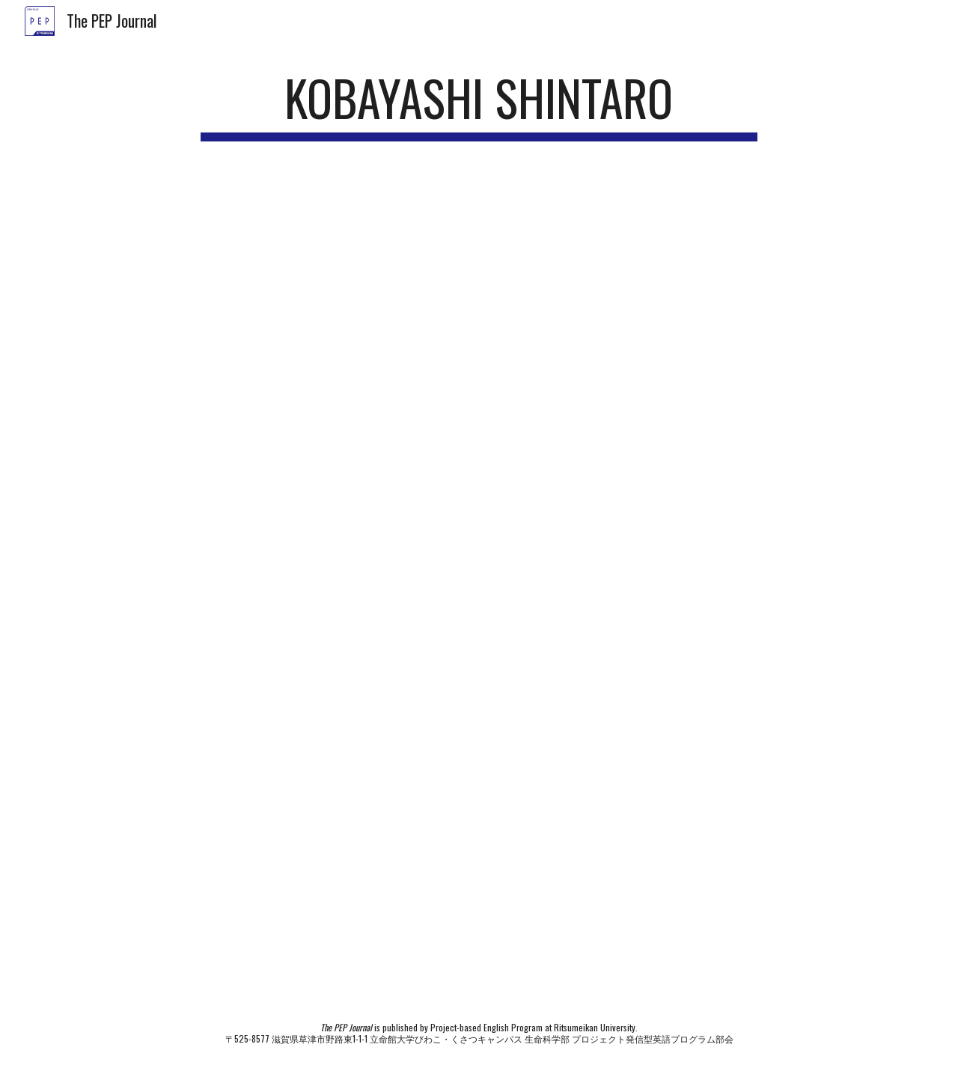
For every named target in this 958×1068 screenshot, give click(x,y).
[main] (479, 105)
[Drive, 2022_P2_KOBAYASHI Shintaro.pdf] (479, 742)
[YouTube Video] (479, 326)
